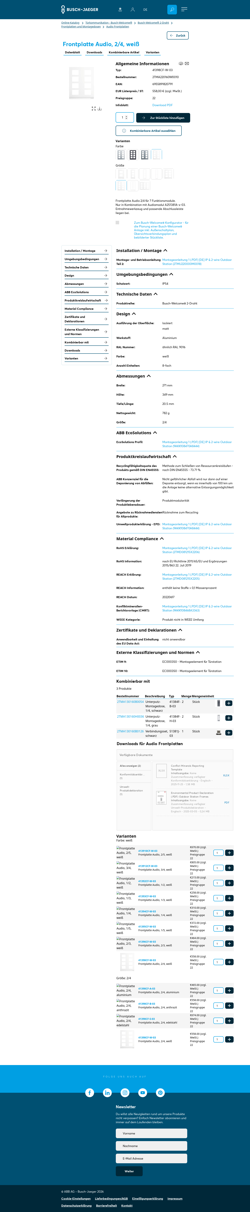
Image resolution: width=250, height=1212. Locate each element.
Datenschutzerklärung (76, 1205)
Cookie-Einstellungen (76, 1198)
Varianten (152, 52)
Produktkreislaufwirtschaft (87, 300)
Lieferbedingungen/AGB (111, 1198)
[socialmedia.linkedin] (107, 1092)
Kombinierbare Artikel (124, 52)
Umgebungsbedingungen (87, 259)
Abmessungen (87, 284)
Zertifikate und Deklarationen (87, 319)
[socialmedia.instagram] (125, 1092)
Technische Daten (87, 267)
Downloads (94, 52)
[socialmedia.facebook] (89, 1092)
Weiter (129, 1171)
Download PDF (162, 105)
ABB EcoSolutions (87, 292)
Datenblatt (72, 52)
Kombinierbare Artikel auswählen (148, 130)
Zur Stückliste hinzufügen (163, 118)
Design (87, 275)
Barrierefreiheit (106, 1205)
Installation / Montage (87, 250)
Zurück (177, 35)
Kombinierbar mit (87, 342)
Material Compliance (87, 308)
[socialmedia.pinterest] (160, 1092)
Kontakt (127, 1205)
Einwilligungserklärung (147, 1198)
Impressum (175, 1198)
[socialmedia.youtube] (142, 1092)
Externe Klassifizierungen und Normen (87, 332)
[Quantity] (125, 117)
